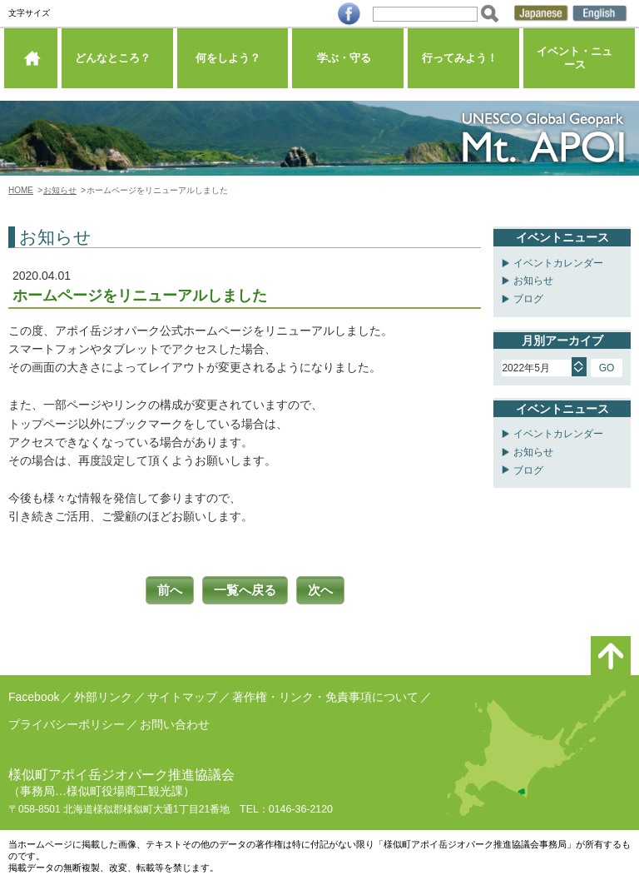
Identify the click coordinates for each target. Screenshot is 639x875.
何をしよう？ (232, 62)
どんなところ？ (117, 62)
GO (607, 368)
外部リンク (103, 694)
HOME (20, 190)
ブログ (528, 299)
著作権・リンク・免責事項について (325, 694)
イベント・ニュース (579, 62)
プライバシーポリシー (66, 721)
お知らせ (60, 190)
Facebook (33, 694)
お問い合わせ (175, 721)
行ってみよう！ (464, 62)
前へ (163, 589)
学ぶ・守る (348, 62)
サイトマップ (182, 694)
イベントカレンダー (558, 263)
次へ (326, 589)
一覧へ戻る (244, 589)
